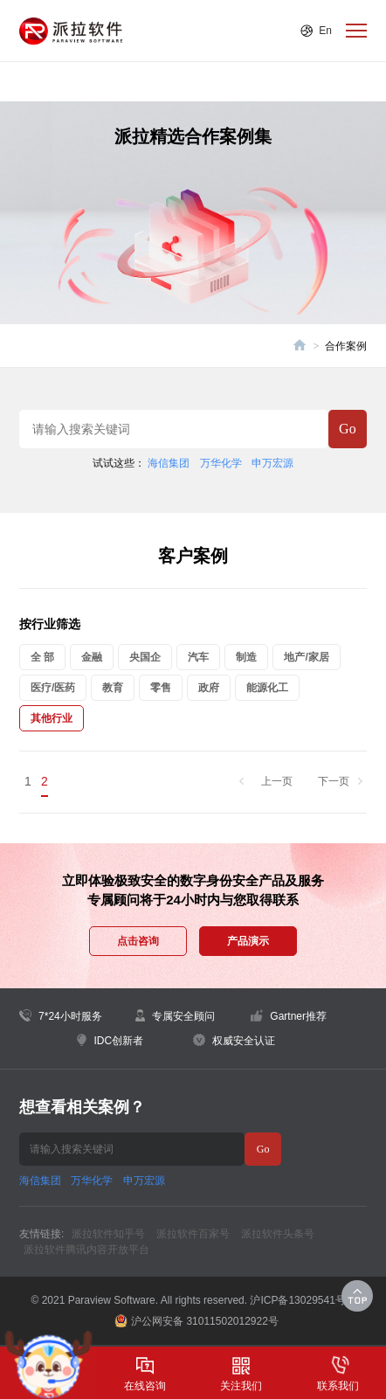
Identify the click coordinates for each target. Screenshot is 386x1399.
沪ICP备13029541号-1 (302, 1300)
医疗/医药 (53, 688)
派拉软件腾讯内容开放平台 (86, 1249)
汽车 (198, 657)
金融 (91, 657)
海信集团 (169, 463)
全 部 (42, 657)
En (325, 30)
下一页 (333, 781)
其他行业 (51, 718)
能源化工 (267, 688)
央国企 (145, 657)
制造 (246, 657)
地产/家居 (306, 657)
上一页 (277, 781)
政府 (208, 688)
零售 (160, 688)
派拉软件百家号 (193, 1234)
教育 (112, 688)
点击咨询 (138, 941)
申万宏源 (272, 463)
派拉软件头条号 (277, 1234)
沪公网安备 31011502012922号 (196, 1320)
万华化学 (221, 463)
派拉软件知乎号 (108, 1234)
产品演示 (248, 941)
